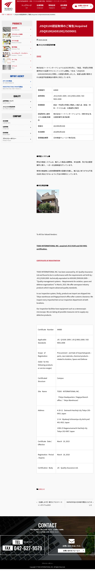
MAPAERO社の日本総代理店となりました (79, 504)
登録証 (39, 56)
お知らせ (9, 14)
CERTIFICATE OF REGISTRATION (49, 260)
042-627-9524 (28, 543)
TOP (3, 14)
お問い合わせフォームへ (71, 552)
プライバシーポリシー (47, 565)
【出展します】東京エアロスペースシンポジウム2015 (50, 504)
